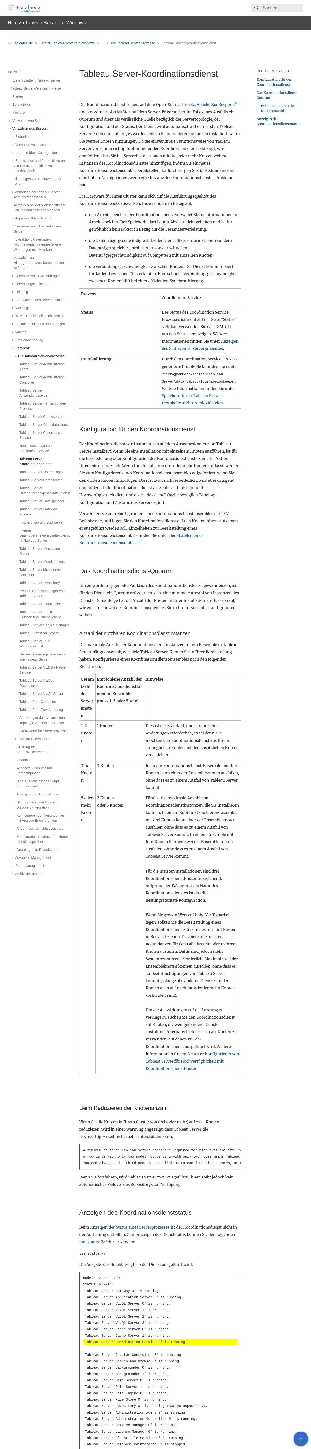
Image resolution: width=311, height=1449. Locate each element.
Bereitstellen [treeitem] (21, 104)
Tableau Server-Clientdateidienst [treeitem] (44, 425)
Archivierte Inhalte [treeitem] (28, 874)
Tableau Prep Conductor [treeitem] (37, 702)
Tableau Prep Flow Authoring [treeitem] (41, 710)
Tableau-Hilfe (21, 43)
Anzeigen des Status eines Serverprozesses (130, 1227)
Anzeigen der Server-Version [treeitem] (38, 794)
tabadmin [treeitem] (24, 760)
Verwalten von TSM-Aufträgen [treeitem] (37, 276)
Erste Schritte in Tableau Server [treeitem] (35, 80)
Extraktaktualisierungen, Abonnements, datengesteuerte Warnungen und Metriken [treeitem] (37, 244)
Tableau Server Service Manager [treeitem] (44, 625)
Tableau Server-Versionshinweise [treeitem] (36, 88)
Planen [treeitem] (17, 96)
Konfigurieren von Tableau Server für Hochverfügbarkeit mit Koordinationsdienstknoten (192, 1061)
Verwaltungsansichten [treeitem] (31, 284)
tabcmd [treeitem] (20, 332)
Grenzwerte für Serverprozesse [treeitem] (43, 731)
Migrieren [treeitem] (18, 112)
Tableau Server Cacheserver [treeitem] (40, 417)
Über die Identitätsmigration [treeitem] (35, 153)
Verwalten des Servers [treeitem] (30, 129)
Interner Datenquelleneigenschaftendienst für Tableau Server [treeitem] (44, 535)
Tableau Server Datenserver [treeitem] (40, 480)
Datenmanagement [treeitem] (29, 866)
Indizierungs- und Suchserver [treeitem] (41, 522)
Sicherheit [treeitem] (22, 137)
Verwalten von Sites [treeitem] (26, 120)
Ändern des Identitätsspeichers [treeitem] (40, 828)
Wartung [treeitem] (21, 308)
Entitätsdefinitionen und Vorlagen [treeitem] (39, 324)
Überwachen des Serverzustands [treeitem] (39, 300)
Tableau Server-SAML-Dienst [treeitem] (41, 604)
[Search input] (282, 7)
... (103, 43)
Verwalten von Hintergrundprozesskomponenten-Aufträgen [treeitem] (39, 263)
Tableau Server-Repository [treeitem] (39, 583)
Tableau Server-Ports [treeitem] (33, 739)
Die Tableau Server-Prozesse (133, 43)
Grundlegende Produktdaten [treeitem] (38, 850)
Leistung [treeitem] (21, 292)
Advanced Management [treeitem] (32, 858)
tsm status (88, 1242)
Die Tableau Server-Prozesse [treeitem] (41, 356)
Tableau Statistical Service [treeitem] (39, 633)
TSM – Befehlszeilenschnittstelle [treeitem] (39, 316)
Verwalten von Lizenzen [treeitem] (32, 145)
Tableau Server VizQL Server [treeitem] (41, 694)
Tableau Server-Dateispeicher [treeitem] (41, 501)
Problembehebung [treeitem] (28, 340)
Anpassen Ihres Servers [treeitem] (33, 218)
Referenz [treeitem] (22, 348)
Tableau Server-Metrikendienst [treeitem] (42, 562)
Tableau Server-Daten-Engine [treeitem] (41, 472)
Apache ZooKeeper (216, 104)
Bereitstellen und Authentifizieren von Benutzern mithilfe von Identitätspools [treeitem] (39, 166)
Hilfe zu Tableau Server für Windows (67, 43)
